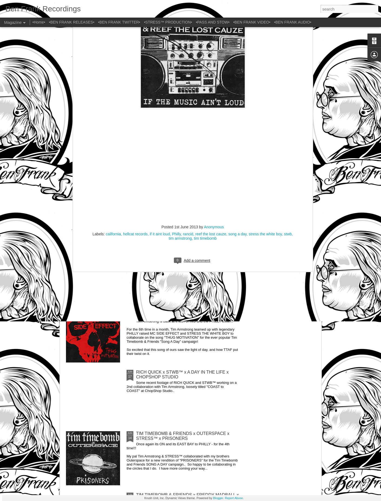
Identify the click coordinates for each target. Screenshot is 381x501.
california (113, 126)
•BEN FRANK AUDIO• (292, 22)
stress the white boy (265, 126)
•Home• (38, 22)
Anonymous (214, 119)
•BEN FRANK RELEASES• (71, 22)
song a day (237, 126)
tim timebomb (205, 130)
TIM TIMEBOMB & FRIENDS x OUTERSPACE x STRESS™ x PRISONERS (182, 436)
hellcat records (135, 126)
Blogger (218, 498)
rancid (188, 126)
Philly (176, 126)
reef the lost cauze (210, 126)
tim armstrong (180, 130)
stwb (288, 126)
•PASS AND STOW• (212, 22)
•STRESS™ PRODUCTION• (168, 22)
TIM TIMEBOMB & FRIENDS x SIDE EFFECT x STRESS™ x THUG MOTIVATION (182, 313)
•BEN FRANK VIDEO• (251, 22)
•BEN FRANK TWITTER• (119, 22)
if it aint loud (160, 126)
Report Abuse (234, 498)
